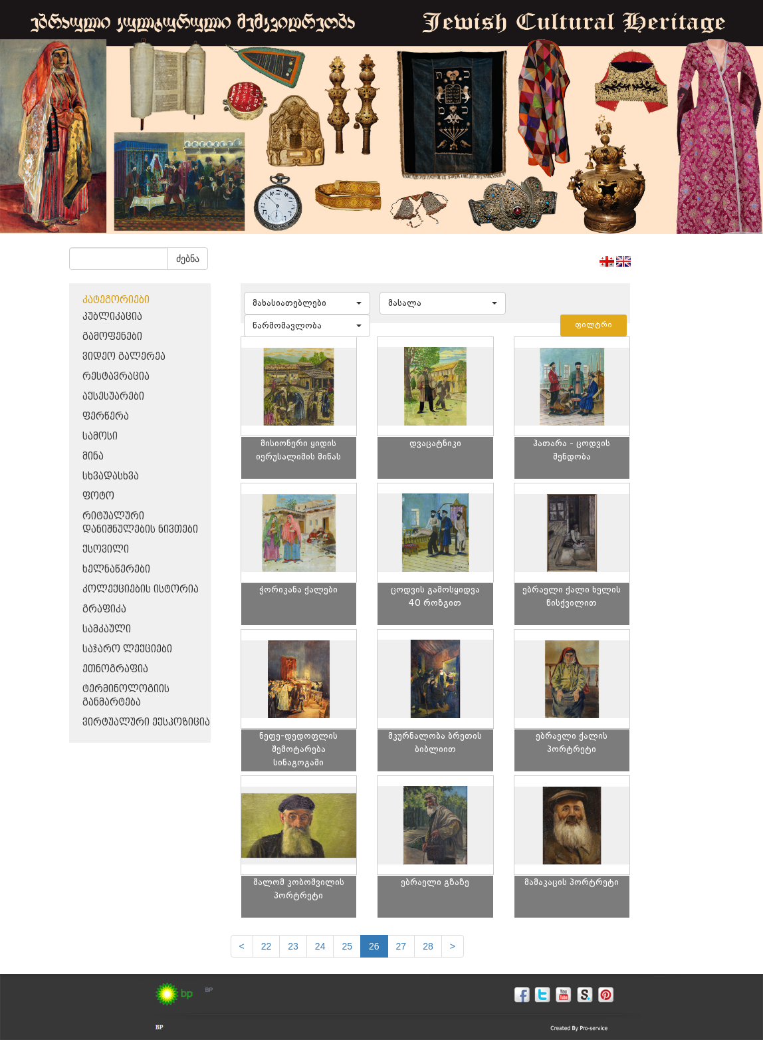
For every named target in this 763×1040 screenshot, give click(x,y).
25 (347, 946)
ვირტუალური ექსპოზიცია (146, 722)
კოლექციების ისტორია (140, 589)
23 (293, 946)
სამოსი (100, 436)
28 (428, 946)
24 (320, 946)
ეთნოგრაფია (115, 669)
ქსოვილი (105, 549)
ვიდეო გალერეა (123, 356)
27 (401, 946)
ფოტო (98, 496)
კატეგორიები (116, 300)
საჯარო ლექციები (127, 649)
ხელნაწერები (116, 569)
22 (266, 946)
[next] (452, 946)
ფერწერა (105, 416)
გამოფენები (112, 336)
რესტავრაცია (116, 376)
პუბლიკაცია (112, 317)
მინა (93, 456)
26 (374, 946)
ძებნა (187, 258)
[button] (307, 303)
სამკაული (106, 629)
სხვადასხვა (110, 476)
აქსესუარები (113, 396)
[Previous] (242, 946)
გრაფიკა (104, 609)
